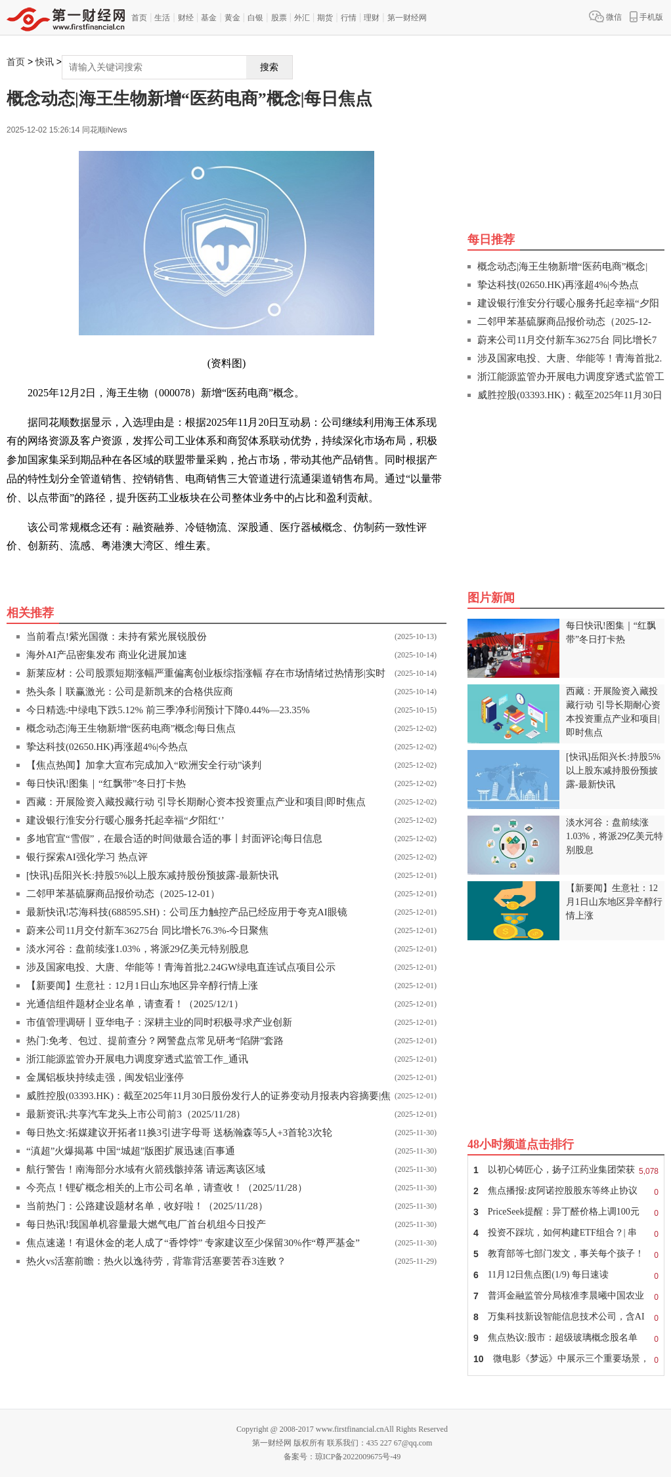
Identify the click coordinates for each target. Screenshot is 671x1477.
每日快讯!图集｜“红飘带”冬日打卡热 (106, 783)
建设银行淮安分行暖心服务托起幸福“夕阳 (568, 303)
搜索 (269, 67)
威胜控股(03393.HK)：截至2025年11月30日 (569, 395)
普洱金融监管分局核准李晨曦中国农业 (566, 1296)
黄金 (232, 17)
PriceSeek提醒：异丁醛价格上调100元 (566, 1212)
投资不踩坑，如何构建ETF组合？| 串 (566, 1233)
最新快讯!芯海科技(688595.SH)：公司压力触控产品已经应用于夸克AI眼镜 (186, 912)
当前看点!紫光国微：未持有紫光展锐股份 (116, 636)
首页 (139, 17)
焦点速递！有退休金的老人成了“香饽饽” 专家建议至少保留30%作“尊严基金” (193, 1243)
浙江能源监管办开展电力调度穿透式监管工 (570, 376)
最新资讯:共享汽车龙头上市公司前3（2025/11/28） (136, 1114)
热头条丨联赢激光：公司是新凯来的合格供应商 (129, 691)
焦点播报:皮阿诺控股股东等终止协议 (566, 1191)
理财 (371, 17)
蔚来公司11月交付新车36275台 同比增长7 (567, 340)
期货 (325, 17)
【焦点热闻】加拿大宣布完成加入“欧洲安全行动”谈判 (143, 765)
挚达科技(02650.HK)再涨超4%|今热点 (107, 746)
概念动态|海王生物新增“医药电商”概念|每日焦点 (131, 728)
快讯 (44, 62)
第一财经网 (407, 17)
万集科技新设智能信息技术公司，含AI (566, 1317)
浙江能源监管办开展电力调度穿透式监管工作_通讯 (137, 1059)
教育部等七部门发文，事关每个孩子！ (566, 1254)
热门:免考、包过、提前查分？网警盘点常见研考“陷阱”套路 (155, 1040)
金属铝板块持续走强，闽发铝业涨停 (105, 1077)
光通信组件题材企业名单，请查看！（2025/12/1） (135, 1004)
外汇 (302, 17)
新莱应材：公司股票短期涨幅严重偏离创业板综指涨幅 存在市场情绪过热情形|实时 (205, 673)
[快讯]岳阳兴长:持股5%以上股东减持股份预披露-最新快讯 (152, 875)
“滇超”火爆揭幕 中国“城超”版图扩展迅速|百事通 (130, 1151)
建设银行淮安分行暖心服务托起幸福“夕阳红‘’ (125, 820)
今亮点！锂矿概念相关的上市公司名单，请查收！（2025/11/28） (166, 1187)
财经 (186, 17)
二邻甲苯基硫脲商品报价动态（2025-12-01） (123, 893)
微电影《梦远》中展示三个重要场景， (566, 1359)
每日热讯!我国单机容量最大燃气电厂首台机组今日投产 (146, 1224)
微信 (605, 16)
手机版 (646, 16)
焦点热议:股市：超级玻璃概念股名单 (566, 1338)
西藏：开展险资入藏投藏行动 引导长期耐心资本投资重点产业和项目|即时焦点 (196, 802)
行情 (349, 17)
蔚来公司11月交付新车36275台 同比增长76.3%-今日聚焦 (147, 930)
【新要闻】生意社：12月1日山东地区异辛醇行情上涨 (142, 985)
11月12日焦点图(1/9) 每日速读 (566, 1275)
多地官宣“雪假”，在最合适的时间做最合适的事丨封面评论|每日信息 (174, 838)
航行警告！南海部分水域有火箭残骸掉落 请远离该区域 (145, 1169)
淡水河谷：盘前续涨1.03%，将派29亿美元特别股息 (137, 949)
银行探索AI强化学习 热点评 (87, 857)
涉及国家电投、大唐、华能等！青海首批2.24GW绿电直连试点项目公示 (181, 967)
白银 (255, 17)
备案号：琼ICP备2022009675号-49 (342, 1456)
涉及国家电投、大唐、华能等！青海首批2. (569, 358)
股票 (279, 17)
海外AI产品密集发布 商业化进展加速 (106, 655)
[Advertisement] (565, 493)
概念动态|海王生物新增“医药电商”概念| (562, 266)
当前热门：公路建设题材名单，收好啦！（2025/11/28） (147, 1206)
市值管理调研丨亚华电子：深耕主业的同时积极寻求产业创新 (159, 1022)
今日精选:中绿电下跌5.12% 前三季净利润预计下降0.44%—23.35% (168, 710)
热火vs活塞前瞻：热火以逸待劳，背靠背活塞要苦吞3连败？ (156, 1261)
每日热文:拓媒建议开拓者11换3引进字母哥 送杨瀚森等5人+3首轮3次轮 (179, 1132)
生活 (162, 17)
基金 (209, 17)
